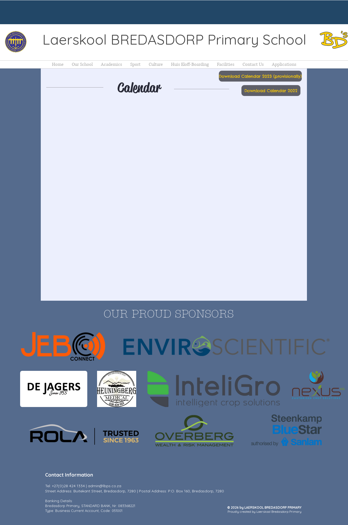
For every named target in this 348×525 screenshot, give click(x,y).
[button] (82, 64)
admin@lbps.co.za (104, 485)
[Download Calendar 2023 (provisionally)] (260, 76)
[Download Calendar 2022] (270, 90)
